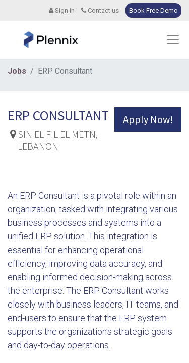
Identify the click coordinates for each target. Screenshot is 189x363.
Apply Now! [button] (148, 119)
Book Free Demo (153, 10)
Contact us (100, 10)
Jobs (17, 71)
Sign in (62, 10)
